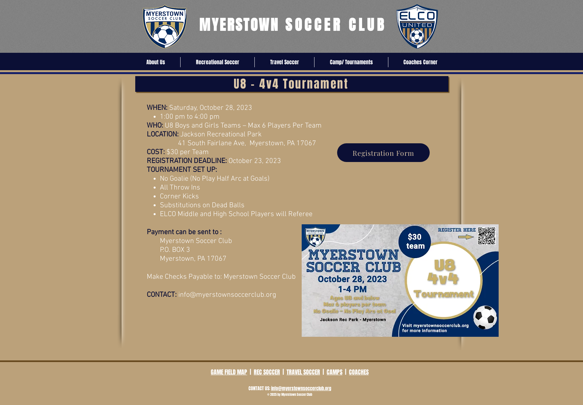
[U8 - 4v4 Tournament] (291, 84)
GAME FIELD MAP (229, 372)
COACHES (359, 372)
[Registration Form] (383, 152)
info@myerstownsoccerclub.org (227, 295)
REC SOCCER (267, 372)
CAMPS (334, 372)
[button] (155, 62)
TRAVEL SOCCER (303, 372)
